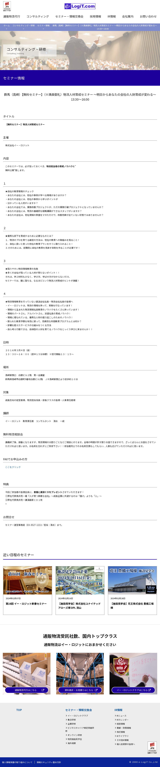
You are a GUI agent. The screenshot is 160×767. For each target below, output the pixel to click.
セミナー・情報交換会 (69, 16)
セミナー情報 (43, 25)
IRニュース (121, 715)
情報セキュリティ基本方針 (49, 762)
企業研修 (72, 723)
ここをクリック (13, 467)
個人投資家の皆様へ (126, 744)
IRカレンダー (123, 719)
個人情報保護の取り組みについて (17, 762)
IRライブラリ (123, 735)
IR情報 (112, 16)
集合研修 (72, 719)
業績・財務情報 (124, 727)
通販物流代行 (11, 16)
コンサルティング (38, 16)
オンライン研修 (75, 735)
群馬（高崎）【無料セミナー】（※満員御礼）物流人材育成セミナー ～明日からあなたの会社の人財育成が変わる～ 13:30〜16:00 (105, 27)
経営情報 (121, 723)
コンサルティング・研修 (23, 25)
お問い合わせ (148, 16)
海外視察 (72, 743)
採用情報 (95, 16)
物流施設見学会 (75, 739)
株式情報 (121, 731)
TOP (19, 710)
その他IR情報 (123, 740)
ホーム (7, 25)
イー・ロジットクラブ (78, 715)
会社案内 (127, 16)
